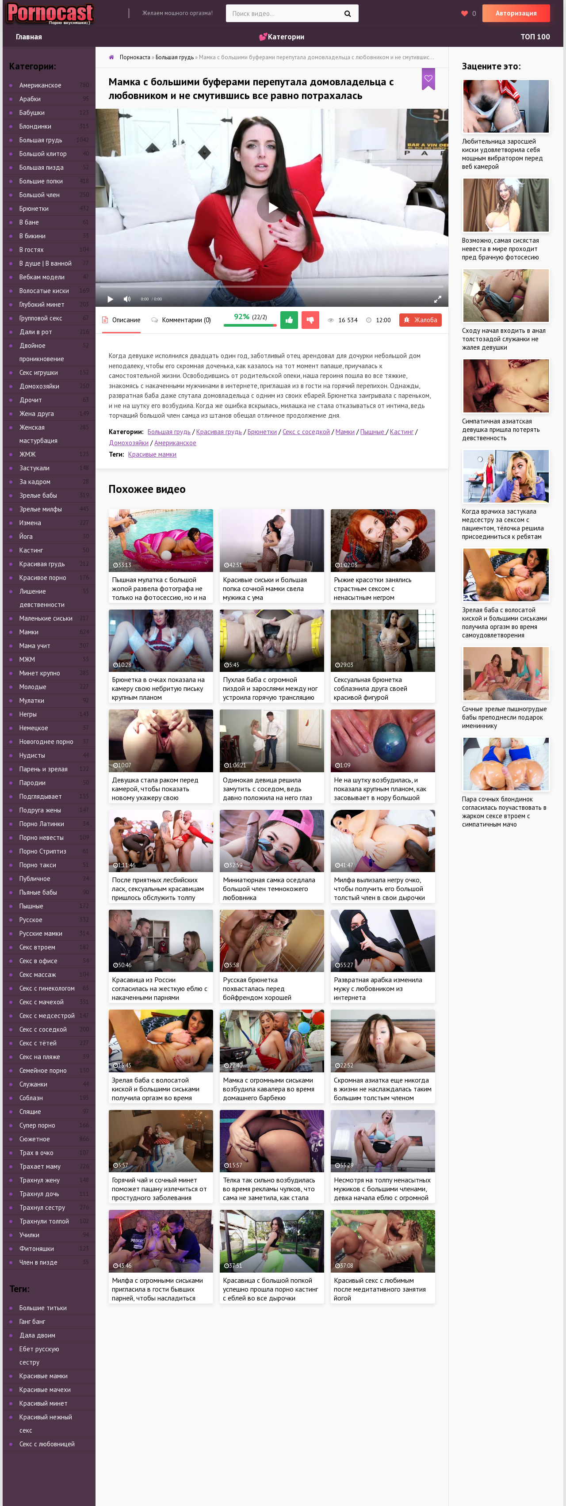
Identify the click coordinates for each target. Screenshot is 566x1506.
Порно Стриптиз (42, 851)
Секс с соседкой (306, 431)
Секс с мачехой (41, 1002)
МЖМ (27, 659)
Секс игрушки (38, 372)
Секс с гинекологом (47, 988)
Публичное (34, 878)
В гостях (31, 249)
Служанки (33, 1084)
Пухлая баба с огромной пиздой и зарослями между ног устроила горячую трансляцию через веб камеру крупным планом (270, 697)
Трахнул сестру (42, 1207)
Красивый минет (43, 1403)
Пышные (373, 431)
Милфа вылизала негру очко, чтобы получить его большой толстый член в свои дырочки (379, 888)
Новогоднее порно (46, 741)
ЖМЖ (27, 454)
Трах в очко (36, 1152)
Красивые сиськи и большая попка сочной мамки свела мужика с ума (265, 588)
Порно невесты (41, 837)
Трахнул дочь (39, 1194)
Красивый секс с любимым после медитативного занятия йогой (380, 1289)
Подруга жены (40, 810)
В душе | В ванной (45, 263)
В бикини (32, 236)
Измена (30, 523)
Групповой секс (40, 318)
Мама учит (34, 645)
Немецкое (33, 728)
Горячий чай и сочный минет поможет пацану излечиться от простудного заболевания (159, 1188)
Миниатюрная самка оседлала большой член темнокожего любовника (269, 888)
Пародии (32, 782)
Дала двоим (37, 1335)
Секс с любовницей (47, 1444)
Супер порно (37, 1125)
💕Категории (281, 37)
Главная (29, 37)
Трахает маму (40, 1166)
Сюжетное (34, 1139)
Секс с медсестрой (47, 1015)
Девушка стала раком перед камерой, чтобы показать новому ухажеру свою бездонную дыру (155, 793)
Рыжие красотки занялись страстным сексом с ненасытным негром (373, 588)
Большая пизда (41, 167)
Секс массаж (37, 974)
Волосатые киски (44, 290)
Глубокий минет (42, 304)
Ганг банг (32, 1321)
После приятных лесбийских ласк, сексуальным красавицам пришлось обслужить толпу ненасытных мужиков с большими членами (158, 897)
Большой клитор (43, 153)
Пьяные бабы (38, 892)
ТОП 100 (535, 37)
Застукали (34, 468)
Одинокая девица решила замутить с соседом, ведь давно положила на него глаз (267, 788)
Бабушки (32, 112)
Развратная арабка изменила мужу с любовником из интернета (378, 988)
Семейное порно (43, 1070)
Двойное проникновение (41, 352)
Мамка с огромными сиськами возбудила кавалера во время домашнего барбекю (268, 1088)
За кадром (34, 481)
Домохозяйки (129, 442)
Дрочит (30, 400)
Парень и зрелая (43, 769)
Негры (28, 714)
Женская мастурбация (38, 434)
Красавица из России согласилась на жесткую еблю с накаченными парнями (159, 988)
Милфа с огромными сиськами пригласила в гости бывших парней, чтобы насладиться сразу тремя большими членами (160, 1293)
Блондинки (35, 126)
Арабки (30, 99)
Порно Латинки (41, 824)
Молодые (32, 686)
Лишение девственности (42, 598)
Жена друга (36, 413)
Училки (29, 1235)
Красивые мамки (152, 454)
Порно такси (37, 865)
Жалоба (420, 320)
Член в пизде (38, 1262)
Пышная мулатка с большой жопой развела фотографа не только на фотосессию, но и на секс (159, 592)
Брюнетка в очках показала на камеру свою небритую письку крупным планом (158, 688)
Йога (26, 536)
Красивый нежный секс (45, 1423)
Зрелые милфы (40, 509)
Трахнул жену (39, 1180)
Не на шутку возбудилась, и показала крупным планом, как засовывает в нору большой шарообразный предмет (380, 793)
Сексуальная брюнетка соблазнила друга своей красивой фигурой (370, 688)
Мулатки (31, 700)
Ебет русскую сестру (39, 1355)
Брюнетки (262, 431)
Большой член (39, 195)
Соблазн (31, 1098)
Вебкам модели (42, 277)
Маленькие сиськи (46, 618)
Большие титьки (43, 1308)
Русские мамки (40, 933)
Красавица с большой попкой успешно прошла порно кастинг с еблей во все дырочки (270, 1289)
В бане (29, 222)
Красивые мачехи (45, 1389)
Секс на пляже (39, 1056)
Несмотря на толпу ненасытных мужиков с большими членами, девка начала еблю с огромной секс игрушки (382, 1193)
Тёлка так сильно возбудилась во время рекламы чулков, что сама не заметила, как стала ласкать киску (269, 1193)
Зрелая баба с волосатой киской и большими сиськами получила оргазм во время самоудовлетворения (155, 1093)
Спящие (30, 1111)
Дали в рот (35, 332)
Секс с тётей (38, 1043)
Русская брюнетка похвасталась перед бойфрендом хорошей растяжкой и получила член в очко (267, 997)
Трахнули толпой (44, 1221)
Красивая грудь (219, 431)
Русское (30, 919)
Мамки (345, 431)
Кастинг (401, 431)
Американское (175, 442)
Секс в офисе (38, 961)
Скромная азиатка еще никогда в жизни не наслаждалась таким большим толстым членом (383, 1088)
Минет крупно (39, 673)
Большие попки (41, 181)
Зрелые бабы (38, 495)
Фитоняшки (36, 1248)
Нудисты (32, 755)
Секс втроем (37, 947)
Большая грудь (169, 431)
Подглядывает (40, 796)
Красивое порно (42, 577)
